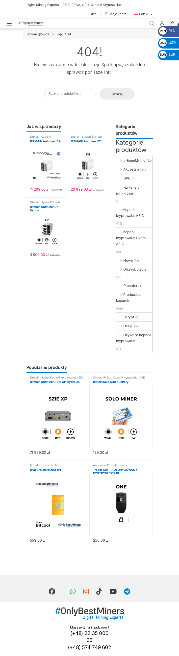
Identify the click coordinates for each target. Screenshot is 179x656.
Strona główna (37, 34)
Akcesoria (127, 169)
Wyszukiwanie (151, 23)
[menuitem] (143, 13)
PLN (167, 30)
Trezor (123, 465)
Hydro (45, 202)
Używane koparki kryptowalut (133, 338)
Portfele (112, 465)
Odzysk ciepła (131, 269)
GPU (123, 178)
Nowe (124, 260)
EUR (167, 54)
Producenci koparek (128, 297)
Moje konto (115, 14)
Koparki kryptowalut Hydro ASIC (131, 238)
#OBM (34, 465)
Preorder (126, 285)
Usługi (124, 326)
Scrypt (125, 317)
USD (167, 42)
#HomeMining (131, 160)
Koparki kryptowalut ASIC (41, 138)
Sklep (92, 14)
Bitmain (35, 136)
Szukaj (117, 94)
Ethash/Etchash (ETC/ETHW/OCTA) (86, 138)
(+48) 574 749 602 (89, 647)
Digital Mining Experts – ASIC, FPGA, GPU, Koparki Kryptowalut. (74, 5)
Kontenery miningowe (128, 190)
